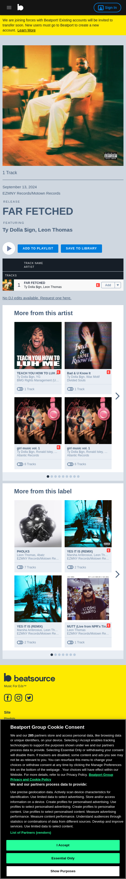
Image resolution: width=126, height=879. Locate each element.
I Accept (63, 847)
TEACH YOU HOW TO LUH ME (38, 373)
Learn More (26, 30)
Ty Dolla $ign (19, 230)
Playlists (9, 718)
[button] (8, 285)
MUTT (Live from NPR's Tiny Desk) (92, 626)
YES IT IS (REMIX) (80, 551)
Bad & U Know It (79, 373)
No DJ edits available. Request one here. (37, 298)
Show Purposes (63, 873)
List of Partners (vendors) (30, 834)
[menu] (118, 285)
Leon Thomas (55, 230)
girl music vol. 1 (28, 448)
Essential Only (63, 860)
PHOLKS (23, 551)
